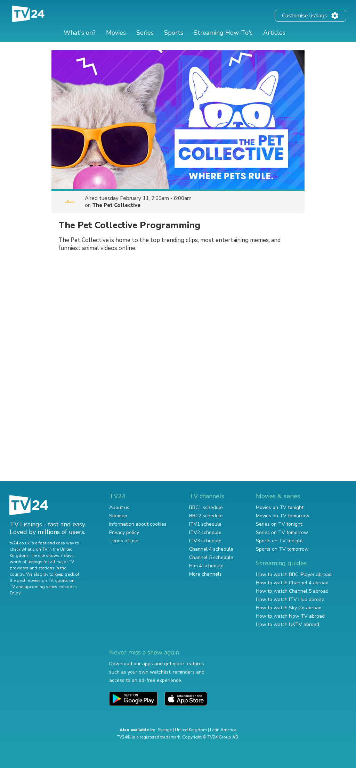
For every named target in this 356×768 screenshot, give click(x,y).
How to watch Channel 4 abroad (292, 582)
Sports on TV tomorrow (282, 549)
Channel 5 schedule (211, 557)
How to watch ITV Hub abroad (290, 599)
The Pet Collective (116, 205)
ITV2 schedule (205, 532)
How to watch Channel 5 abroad (292, 591)
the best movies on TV (31, 580)
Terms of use (123, 540)
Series (145, 32)
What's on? (80, 32)
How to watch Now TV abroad (290, 616)
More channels (205, 574)
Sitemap (118, 515)
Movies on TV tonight (280, 507)
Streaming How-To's (223, 32)
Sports (173, 32)
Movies (116, 32)
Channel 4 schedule (211, 549)
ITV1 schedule (205, 524)
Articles (274, 32)
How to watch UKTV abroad (287, 624)
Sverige (165, 730)
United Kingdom (191, 730)
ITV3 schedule (205, 540)
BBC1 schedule (206, 507)
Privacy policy (124, 532)
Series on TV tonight (279, 524)
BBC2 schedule (206, 515)
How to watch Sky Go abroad (289, 607)
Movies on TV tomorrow (282, 515)
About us (119, 507)
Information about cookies (138, 524)
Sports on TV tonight (279, 540)
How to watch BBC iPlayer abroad (294, 574)
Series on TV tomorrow (282, 532)
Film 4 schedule (206, 565)
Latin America (223, 730)
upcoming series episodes (51, 587)
